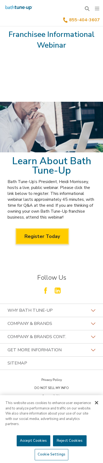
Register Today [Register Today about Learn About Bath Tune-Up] (42, 236)
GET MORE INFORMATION (51, 350)
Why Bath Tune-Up (51, 310)
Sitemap (17, 363)
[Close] (96, 403)
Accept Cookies (33, 440)
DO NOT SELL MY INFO (51, 388)
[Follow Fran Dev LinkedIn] (57, 290)
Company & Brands (51, 324)
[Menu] (97, 8)
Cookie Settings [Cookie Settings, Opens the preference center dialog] (51, 454)
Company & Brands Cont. (51, 337)
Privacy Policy (51, 380)
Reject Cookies (70, 440)
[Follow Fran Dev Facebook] (45, 290)
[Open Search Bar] (87, 8)
